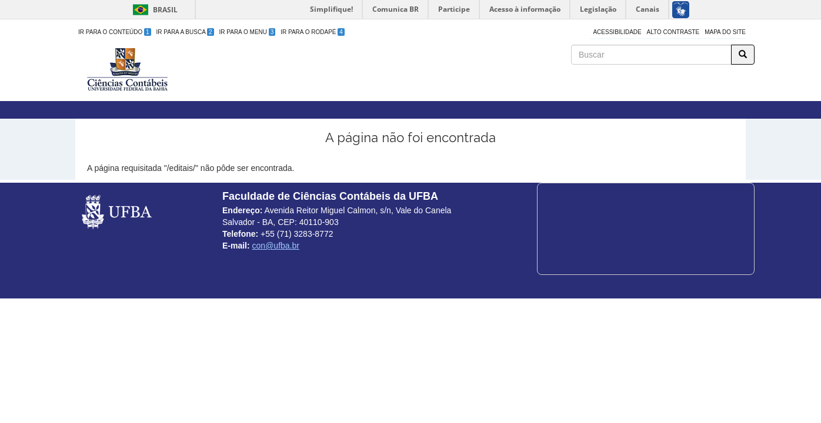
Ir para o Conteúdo (114, 32)
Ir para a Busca (185, 32)
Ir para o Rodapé (313, 32)
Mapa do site (725, 32)
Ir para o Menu (247, 32)
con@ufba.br (275, 245)
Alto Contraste (673, 32)
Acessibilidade (617, 32)
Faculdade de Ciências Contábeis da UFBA (328, 52)
